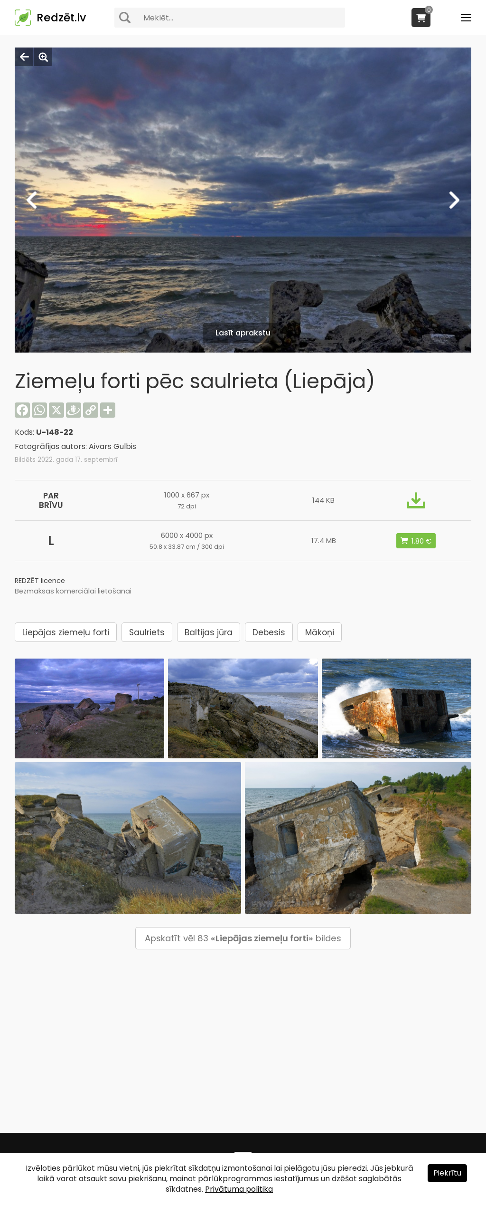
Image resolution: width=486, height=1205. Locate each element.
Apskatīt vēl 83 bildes (243, 938)
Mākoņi (319, 632)
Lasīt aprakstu (243, 332)
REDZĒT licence (40, 580)
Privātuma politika (239, 1189)
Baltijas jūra (209, 632)
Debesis (268, 632)
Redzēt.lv (61, 17)
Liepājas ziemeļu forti (65, 632)
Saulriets (147, 632)
